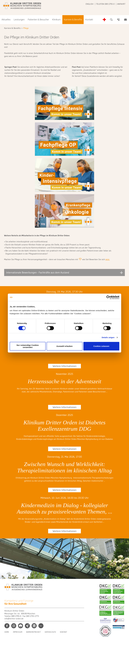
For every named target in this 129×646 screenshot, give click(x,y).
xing (27, 625)
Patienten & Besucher (38, 19)
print (20, 625)
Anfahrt (121, 4)
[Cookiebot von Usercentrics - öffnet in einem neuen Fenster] (108, 297)
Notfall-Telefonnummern (104, 19)
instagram (13, 625)
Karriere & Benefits (73, 19)
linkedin (34, 625)
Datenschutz (50, 632)
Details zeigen (108, 337)
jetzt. (107, 259)
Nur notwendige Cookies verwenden (28, 346)
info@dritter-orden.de (13, 618)
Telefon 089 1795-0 (105, 4)
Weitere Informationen (64, 366)
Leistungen (19, 19)
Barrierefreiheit (33, 632)
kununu (40, 625)
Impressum (17, 632)
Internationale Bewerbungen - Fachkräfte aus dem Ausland (37, 272)
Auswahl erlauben (64, 346)
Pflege (26, 28)
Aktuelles (6, 19)
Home (6, 632)
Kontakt (89, 19)
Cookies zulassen (101, 346)
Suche (111, 19)
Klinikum (56, 19)
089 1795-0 (16, 616)
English (89, 4)
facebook (6, 625)
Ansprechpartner (118, 19)
